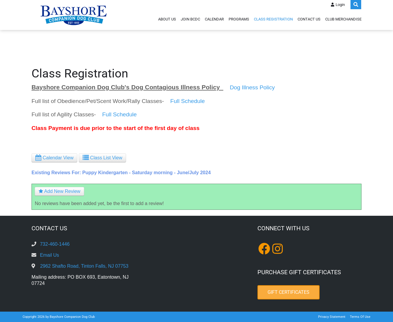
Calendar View (54, 157)
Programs (239, 19)
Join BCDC (190, 19)
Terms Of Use (360, 316)
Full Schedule (187, 101)
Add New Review (59, 191)
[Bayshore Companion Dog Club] (73, 15)
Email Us (49, 255)
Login (340, 4)
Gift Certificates (288, 292)
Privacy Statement (331, 316)
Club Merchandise (343, 19)
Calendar (214, 19)
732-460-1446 (55, 244)
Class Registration (273, 19)
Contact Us (309, 19)
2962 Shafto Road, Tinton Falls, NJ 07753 (84, 266)
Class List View (102, 157)
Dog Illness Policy (251, 87)
